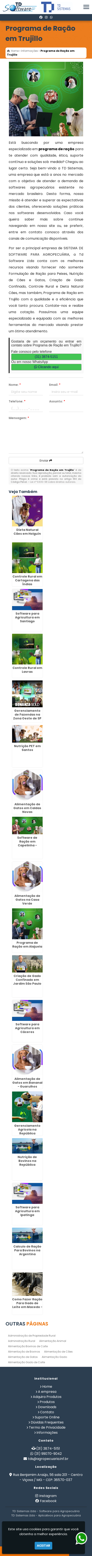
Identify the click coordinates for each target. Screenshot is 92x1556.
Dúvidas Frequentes (47, 1422)
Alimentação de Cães (58, 1351)
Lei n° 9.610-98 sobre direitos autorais (52, 482)
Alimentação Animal (52, 1341)
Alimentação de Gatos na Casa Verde (27, 900)
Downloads (47, 1407)
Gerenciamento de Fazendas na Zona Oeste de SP (27, 714)
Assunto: (57, 401)
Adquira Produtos (47, 1396)
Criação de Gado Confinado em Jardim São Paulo (27, 980)
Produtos (47, 1401)
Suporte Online (47, 1417)
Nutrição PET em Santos (27, 748)
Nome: (15, 385)
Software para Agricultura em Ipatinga (27, 1211)
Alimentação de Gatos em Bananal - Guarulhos (27, 1083)
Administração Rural (21, 1341)
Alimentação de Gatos (23, 1357)
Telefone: (17, 401)
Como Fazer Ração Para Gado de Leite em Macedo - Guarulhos (27, 1305)
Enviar (46, 460)
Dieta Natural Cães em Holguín (27, 532)
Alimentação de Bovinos (24, 1351)
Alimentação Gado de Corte (26, 1362)
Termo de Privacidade (47, 1427)
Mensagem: (19, 418)
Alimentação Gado (54, 1357)
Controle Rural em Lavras (27, 670)
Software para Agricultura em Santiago (27, 617)
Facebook (48, 1500)
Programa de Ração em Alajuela (27, 945)
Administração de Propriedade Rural (32, 1335)
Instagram (48, 1495)
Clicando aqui (46, 367)
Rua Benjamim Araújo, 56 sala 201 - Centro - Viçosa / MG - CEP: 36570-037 (48, 1477)
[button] (86, 7)
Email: (54, 385)
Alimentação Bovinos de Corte (28, 1346)
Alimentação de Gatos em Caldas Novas (27, 808)
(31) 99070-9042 (48, 1453)
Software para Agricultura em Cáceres (27, 1028)
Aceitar (43, 1545)
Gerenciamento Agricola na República (27, 1129)
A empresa (47, 1391)
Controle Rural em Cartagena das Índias (27, 580)
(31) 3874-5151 (46, 357)
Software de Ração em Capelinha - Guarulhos (27, 843)
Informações (47, 1432)
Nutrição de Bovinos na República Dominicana (27, 1163)
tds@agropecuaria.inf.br (48, 1458)
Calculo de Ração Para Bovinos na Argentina (27, 1250)
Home (47, 1386)
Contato (47, 1412)
